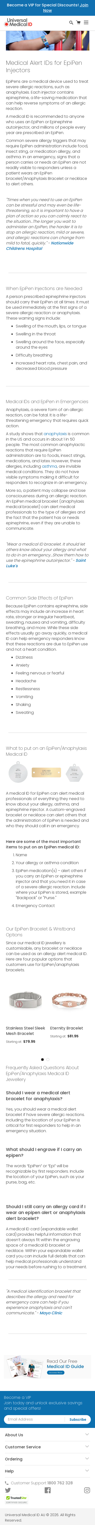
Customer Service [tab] (23, 1447)
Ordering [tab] (13, 1459)
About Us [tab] (14, 1435)
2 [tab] (47, 1059)
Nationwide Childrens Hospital (39, 245)
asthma (49, 466)
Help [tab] (9, 1471)
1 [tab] (42, 1059)
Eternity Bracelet (66, 1028)
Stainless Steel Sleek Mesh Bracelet (25, 1030)
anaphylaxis (55, 434)
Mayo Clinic (50, 1313)
